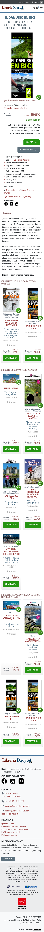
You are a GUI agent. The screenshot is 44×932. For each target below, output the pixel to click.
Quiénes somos (7, 823)
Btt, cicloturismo (13, 190)
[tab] (7, 213)
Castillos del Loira (11, 497)
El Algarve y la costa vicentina (33, 640)
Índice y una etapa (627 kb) (19, 196)
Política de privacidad (10, 832)
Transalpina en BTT (11, 717)
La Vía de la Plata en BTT (33, 327)
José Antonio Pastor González (20, 100)
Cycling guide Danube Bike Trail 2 (11, 617)
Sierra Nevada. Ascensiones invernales (11, 322)
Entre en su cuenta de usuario (30, 2)
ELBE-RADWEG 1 (11, 388)
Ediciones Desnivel (22, 160)
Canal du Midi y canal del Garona (33, 415)
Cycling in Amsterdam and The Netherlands (11, 551)
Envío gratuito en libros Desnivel (14, 829)
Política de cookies (9, 835)
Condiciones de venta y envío (13, 826)
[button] (34, 8)
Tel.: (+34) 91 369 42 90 (12, 801)
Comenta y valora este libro (15, 108)
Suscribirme (8, 859)
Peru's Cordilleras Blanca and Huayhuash (33, 493)
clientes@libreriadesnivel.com (15, 806)
